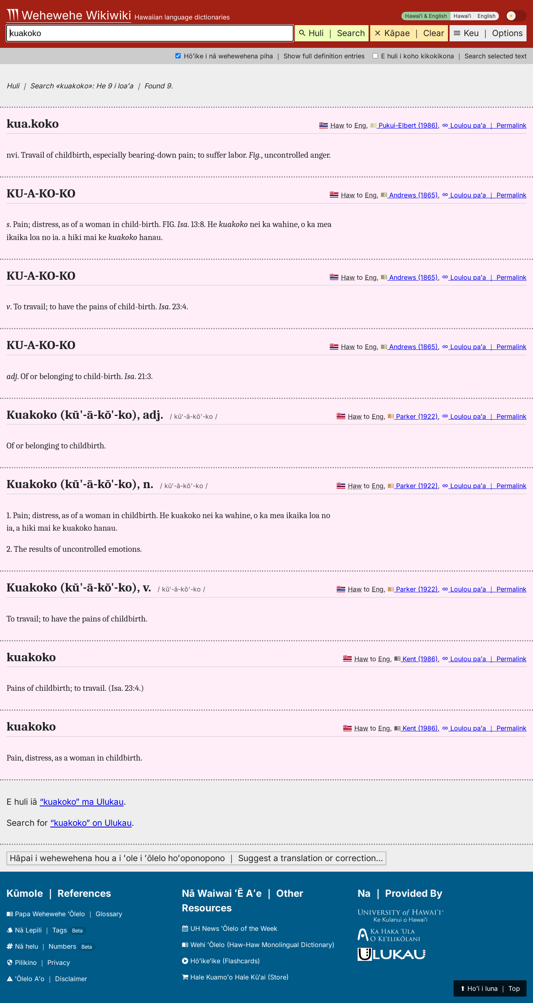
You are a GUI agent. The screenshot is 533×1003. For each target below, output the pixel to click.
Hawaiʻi (462, 16)
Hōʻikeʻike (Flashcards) (221, 961)
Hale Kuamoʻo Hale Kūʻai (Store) (235, 977)
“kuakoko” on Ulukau (91, 823)
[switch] (516, 15)
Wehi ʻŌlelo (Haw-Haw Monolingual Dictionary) (258, 945)
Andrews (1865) (409, 195)
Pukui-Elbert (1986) (404, 125)
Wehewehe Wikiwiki (68, 15)
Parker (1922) (413, 416)
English (487, 16)
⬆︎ (490, 988)
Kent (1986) (416, 659)
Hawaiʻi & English (426, 16)
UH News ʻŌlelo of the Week (229, 928)
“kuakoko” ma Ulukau (82, 802)
